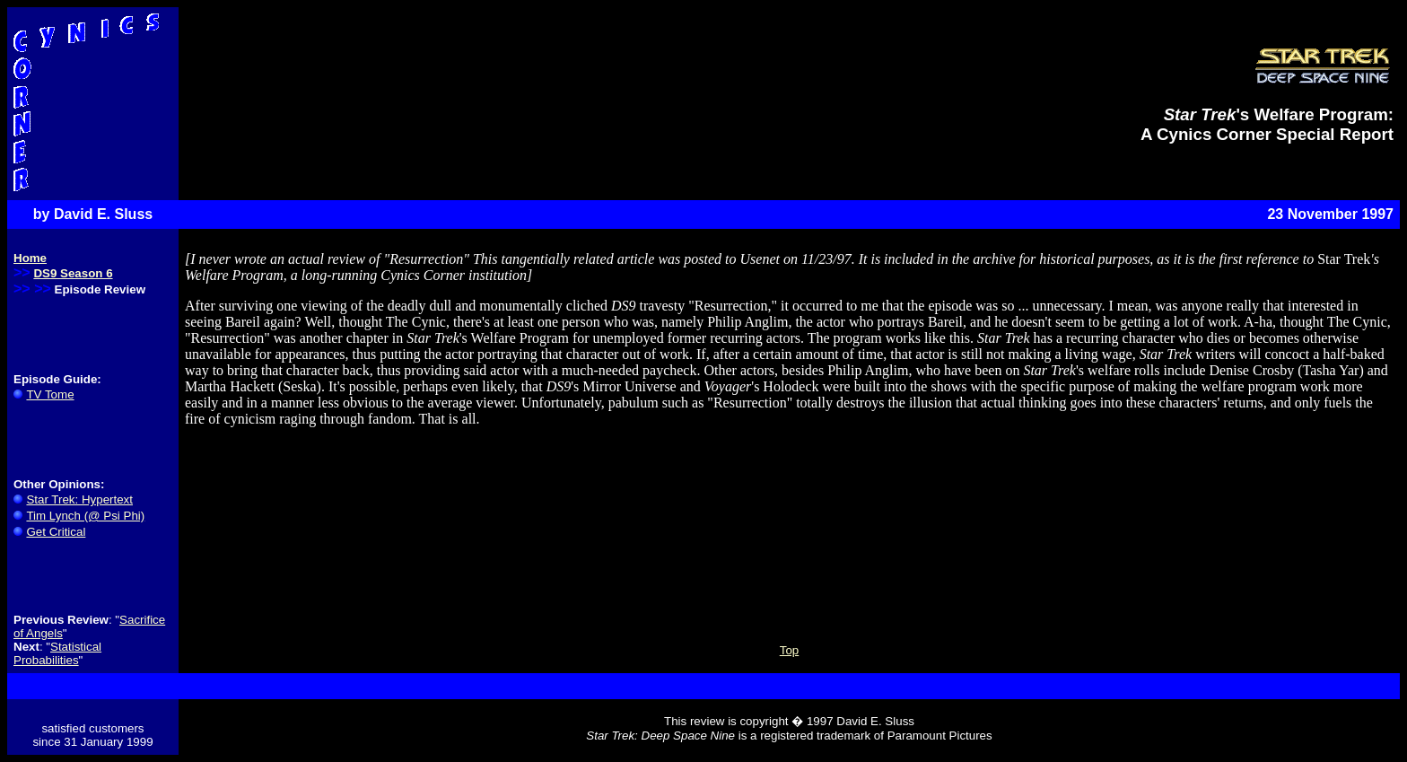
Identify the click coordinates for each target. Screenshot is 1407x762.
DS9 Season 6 (72, 273)
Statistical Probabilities (57, 653)
